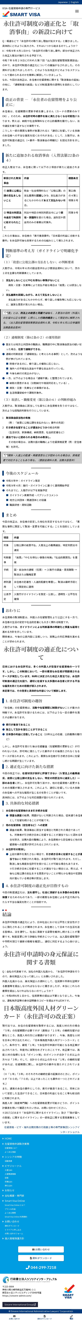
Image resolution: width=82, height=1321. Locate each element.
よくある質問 (10, 1212)
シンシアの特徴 (13, 1157)
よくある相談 (10, 1152)
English (75, 2)
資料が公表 (8, 70)
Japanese (63, 2)
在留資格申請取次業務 (17, 1144)
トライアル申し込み (13, 1229)
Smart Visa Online (15, 1201)
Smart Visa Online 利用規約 (16, 1216)
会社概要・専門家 (14, 1195)
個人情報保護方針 (14, 1238)
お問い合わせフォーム (14, 1233)
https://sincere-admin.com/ (17, 1295)
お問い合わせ (12, 1221)
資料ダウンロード (12, 1225)
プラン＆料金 (10, 1209)
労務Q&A (8, 1181)
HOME (8, 1138)
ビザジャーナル (13, 1166)
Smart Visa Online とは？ (15, 1205)
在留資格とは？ (11, 1148)
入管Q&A (8, 1170)
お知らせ (9, 1190)
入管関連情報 (10, 1174)
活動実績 (8, 1161)
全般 (6, 1177)
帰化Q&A (8, 1185)
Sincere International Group (20, 1304)
